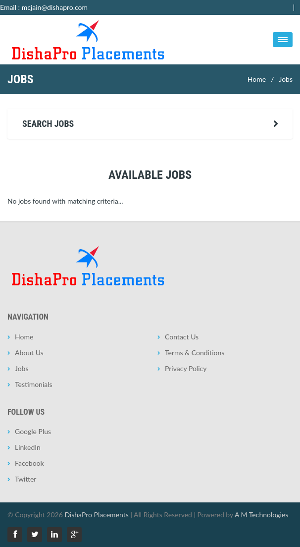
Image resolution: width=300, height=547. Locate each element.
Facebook (29, 463)
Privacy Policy (185, 368)
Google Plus (33, 431)
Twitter (25, 479)
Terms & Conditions (194, 352)
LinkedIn (28, 447)
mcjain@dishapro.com (55, 7)
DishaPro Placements (96, 514)
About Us (29, 352)
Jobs (286, 79)
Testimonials (33, 384)
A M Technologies (261, 514)
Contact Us (182, 336)
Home (257, 79)
